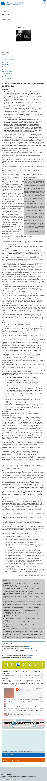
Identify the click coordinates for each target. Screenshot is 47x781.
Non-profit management (7, 71)
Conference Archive (6, 19)
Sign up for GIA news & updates (11, 756)
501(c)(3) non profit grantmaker (8, 59)
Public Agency (5, 69)
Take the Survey (4, 777)
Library (3, 8)
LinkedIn (8, 779)
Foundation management (7, 76)
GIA (2, 716)
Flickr (13, 779)
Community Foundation (7, 61)
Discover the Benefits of (23, 760)
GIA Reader (4, 11)
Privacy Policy (22, 771)
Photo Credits (16, 771)
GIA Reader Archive (6, 14)
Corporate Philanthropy (7, 62)
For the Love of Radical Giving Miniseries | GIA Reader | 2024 (14, 716)
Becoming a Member (11, 761)
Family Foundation (6, 64)
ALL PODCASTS (7, 718)
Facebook (3, 779)
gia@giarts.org (29, 771)
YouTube (11, 779)
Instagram (6, 779)
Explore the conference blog (9, 727)
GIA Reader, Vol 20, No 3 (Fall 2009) (15, 23)
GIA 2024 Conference (14, 751)
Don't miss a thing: (23, 755)
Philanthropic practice (7, 73)
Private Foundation (6, 68)
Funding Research (6, 75)
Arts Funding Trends (6, 17)
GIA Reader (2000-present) (7, 78)
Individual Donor (5, 66)
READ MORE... (29, 646)
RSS (15, 779)
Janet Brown (4, 55)
